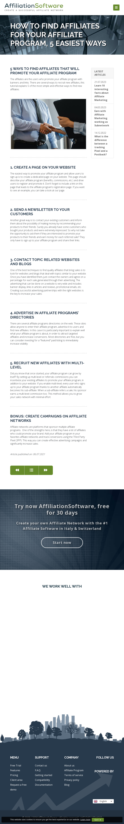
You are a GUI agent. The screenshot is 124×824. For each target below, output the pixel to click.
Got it (97, 819)
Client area (16, 780)
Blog (67, 784)
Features (15, 770)
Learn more (85, 819)
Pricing (14, 775)
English (103, 801)
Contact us (41, 765)
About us (69, 765)
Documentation (44, 784)
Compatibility (42, 780)
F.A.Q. (38, 770)
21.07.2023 (101, 91)
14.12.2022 (101, 143)
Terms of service (73, 775)
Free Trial (15, 765)
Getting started (43, 775)
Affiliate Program (73, 770)
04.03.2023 (101, 116)
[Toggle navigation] (116, 8)
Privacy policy (71, 780)
